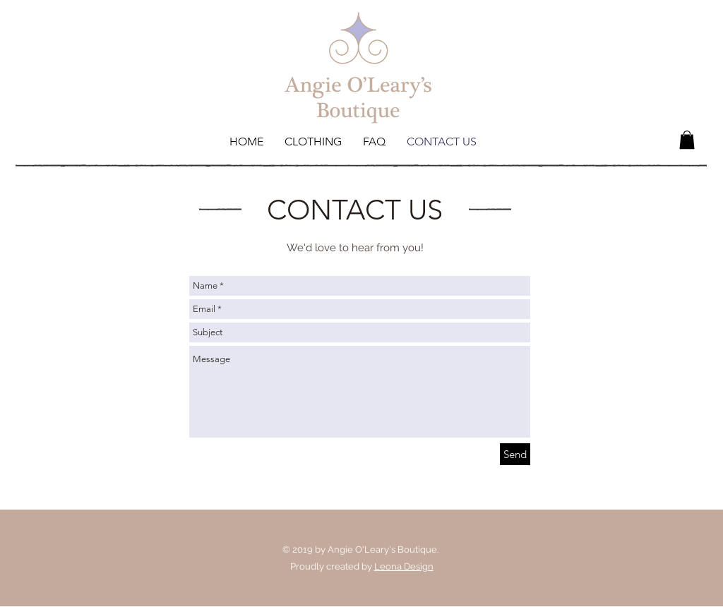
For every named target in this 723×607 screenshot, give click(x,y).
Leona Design (404, 566)
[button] (687, 140)
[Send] (515, 454)
